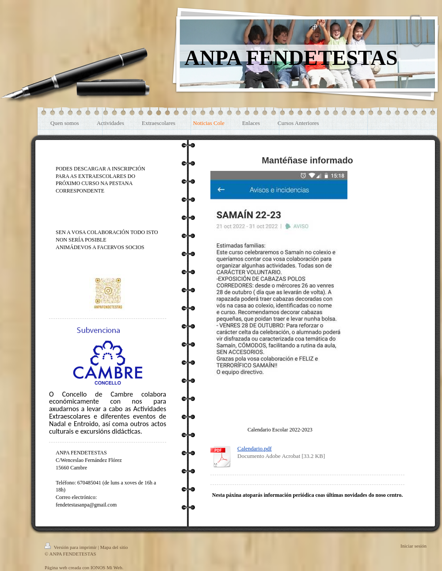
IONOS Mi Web (106, 567)
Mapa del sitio (114, 547)
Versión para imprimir (71, 547)
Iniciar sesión (413, 545)
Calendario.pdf (254, 448)
